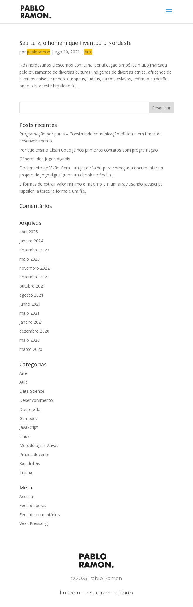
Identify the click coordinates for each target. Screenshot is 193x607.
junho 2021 (30, 304)
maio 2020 (29, 340)
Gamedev (28, 418)
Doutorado (29, 409)
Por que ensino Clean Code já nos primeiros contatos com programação (88, 150)
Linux (24, 436)
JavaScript (28, 427)
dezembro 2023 (34, 250)
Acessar (26, 496)
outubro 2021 (32, 286)
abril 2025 (28, 231)
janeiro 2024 (31, 241)
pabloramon (38, 52)
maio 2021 (29, 313)
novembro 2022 (34, 268)
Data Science (31, 391)
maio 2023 (29, 259)
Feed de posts (32, 505)
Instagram (98, 593)
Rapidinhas (29, 463)
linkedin (70, 593)
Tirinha (25, 472)
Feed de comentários (39, 514)
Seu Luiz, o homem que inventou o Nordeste (75, 42)
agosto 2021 (31, 295)
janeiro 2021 (31, 322)
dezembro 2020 (34, 331)
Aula (23, 382)
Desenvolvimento (36, 400)
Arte (88, 52)
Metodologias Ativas (38, 445)
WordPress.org (33, 523)
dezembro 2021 (34, 277)
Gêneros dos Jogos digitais (44, 158)
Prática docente (34, 454)
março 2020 (30, 349)
